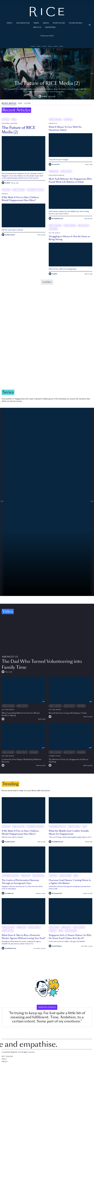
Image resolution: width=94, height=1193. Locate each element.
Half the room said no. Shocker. (12, 230)
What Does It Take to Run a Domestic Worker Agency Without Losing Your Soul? (23, 937)
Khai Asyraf (11, 235)
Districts (5, 194)
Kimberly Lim (58, 218)
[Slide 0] (33, 46)
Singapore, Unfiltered (9, 123)
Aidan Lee (10, 893)
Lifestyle (44, 77)
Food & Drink (54, 927)
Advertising (50, 27)
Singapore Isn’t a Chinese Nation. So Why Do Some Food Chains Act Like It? (70, 937)
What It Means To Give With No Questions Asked (65, 128)
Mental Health (66, 171)
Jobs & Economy (69, 225)
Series (36, 23)
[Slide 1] (38, 46)
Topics (9, 23)
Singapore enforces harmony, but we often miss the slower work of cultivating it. (22, 888)
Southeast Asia (23, 23)
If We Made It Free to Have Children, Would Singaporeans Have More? (20, 199)
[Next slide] (91, 73)
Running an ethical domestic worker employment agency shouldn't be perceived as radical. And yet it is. (21, 943)
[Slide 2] (44, 46)
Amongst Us (53, 123)
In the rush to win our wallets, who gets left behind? (67, 941)
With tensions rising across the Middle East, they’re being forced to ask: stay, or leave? (69, 213)
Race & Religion (38, 875)
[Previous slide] (2, 73)
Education (6, 190)
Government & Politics (35, 190)
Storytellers (59, 23)
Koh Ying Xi (58, 946)
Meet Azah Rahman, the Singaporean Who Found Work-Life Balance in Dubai (70, 180)
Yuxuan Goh (58, 893)
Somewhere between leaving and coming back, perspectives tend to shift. (69, 888)
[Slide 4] (55, 46)
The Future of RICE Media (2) (19, 130)
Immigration (54, 171)
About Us (37, 27)
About (4, 1059)
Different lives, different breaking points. (63, 269)
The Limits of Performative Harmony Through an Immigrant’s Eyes (20, 882)
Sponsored (68, 119)
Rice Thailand (7, 1056)
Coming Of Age (55, 756)
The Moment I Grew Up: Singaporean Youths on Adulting (68, 760)
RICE (45, 96)
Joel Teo (57, 164)
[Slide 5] (61, 46)
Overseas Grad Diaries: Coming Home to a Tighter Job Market (70, 882)
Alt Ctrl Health (54, 233)
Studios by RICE (75, 23)
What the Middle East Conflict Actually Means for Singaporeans (69, 832)
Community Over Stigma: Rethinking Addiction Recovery (21, 760)
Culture (27, 103)
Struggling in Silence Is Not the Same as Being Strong (69, 238)
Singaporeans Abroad (56, 175)
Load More (47, 282)
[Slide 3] (50, 46)
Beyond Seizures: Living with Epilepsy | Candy (68, 713)
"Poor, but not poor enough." (59, 160)
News (51, 77)
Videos (46, 23)
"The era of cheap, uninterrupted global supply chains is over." (70, 837)
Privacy (5, 1062)
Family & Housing (55, 119)
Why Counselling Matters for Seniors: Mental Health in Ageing (20, 714)
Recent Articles (9, 103)
